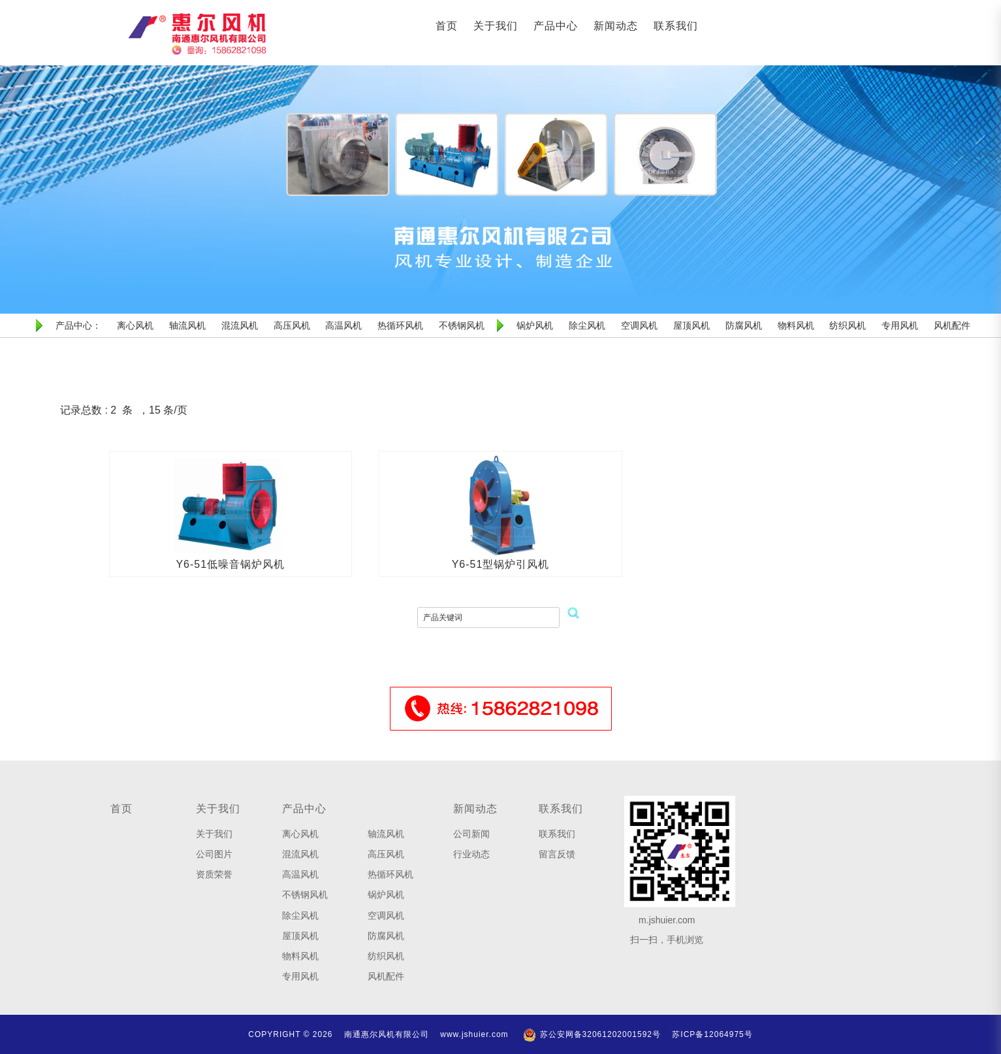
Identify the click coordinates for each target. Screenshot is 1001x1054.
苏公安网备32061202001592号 (591, 1034)
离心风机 (300, 834)
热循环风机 (390, 874)
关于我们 (495, 25)
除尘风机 (300, 915)
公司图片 (214, 854)
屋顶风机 (300, 935)
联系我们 (676, 25)
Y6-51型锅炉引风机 (501, 564)
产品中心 (555, 25)
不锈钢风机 (305, 894)
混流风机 (300, 854)
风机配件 (386, 976)
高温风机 (300, 874)
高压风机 (386, 854)
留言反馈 (557, 854)
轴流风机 (386, 834)
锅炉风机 (386, 894)
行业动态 (471, 854)
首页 (447, 25)
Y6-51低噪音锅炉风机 (230, 564)
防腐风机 (386, 935)
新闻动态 (616, 25)
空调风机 (386, 915)
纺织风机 (386, 956)
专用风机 (300, 976)
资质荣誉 (214, 874)
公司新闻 (471, 834)
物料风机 (300, 956)
